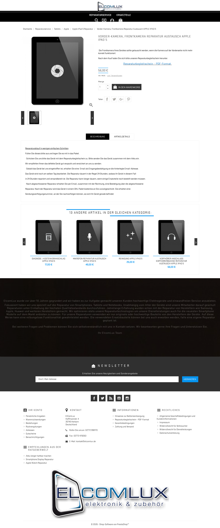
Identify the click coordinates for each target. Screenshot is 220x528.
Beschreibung (97, 136)
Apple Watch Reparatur (36, 463)
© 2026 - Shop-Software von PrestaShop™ (110, 524)
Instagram (127, 398)
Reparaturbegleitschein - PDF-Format (132, 419)
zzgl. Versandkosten (114, 76)
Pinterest (128, 99)
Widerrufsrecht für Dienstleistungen (176, 429)
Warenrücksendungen (36, 419)
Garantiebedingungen (124, 423)
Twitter (102, 398)
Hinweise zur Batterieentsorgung (129, 416)
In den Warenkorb (129, 87)
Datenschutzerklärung (169, 433)
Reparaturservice (100, 15)
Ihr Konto (35, 410)
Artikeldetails (122, 136)
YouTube (119, 398)
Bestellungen (32, 423)
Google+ (121, 99)
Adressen (30, 430)
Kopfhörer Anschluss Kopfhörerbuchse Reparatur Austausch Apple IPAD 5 (171, 261)
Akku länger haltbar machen (38, 456)
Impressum (165, 422)
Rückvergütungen (34, 426)
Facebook (94, 398)
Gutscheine (31, 433)
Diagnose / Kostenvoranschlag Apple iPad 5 (48, 259)
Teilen (107, 99)
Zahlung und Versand (124, 426)
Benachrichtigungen (35, 437)
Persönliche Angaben (35, 416)
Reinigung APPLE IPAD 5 (130, 258)
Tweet (114, 99)
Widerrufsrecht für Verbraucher (173, 426)
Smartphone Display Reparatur (39, 459)
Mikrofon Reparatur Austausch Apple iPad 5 (89, 259)
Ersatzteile (123, 15)
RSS (110, 398)
